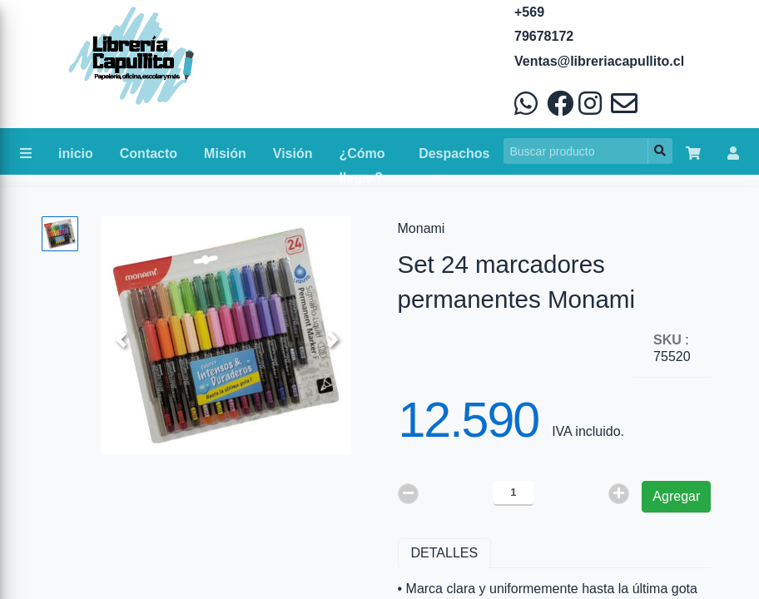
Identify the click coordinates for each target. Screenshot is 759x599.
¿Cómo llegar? (362, 157)
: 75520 (672, 348)
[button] (120, 339)
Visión (293, 153)
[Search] (576, 151)
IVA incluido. (588, 431)
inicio (75, 153)
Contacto (148, 153)
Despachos (454, 153)
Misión (225, 153)
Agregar (676, 496)
